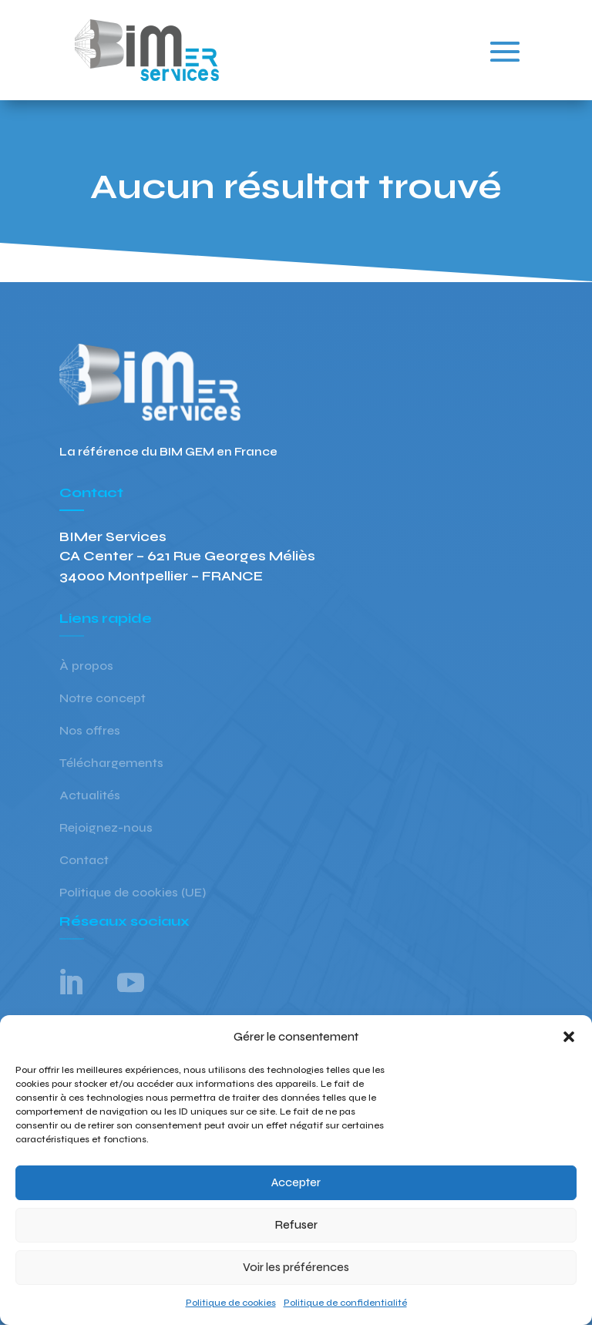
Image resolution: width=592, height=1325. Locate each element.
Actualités (89, 796)
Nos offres (89, 731)
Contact (84, 861)
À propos (86, 667)
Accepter (296, 1182)
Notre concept (102, 699)
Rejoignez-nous (106, 828)
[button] (569, 1036)
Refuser (296, 1225)
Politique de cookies (231, 1302)
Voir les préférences (296, 1267)
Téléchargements (111, 764)
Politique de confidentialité (345, 1302)
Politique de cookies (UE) (132, 893)
